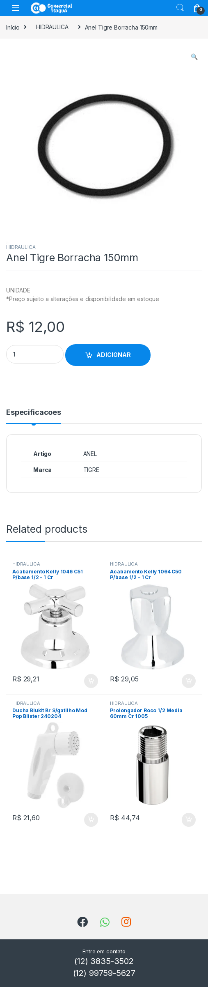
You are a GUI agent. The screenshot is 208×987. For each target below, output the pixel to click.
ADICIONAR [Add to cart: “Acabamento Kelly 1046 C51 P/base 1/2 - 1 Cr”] (91, 681)
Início (13, 26)
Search (180, 7)
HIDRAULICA (52, 26)
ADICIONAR (113, 354)
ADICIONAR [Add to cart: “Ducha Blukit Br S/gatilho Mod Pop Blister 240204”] (91, 820)
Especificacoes (33, 412)
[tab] (33, 416)
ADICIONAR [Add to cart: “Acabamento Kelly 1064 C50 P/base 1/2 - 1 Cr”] (189, 681)
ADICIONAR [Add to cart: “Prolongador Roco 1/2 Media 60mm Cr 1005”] (189, 820)
